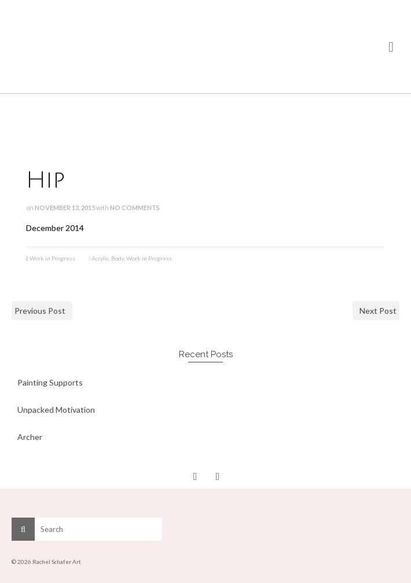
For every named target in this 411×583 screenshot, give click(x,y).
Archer (29, 437)
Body (117, 258)
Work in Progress (52, 258)
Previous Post (39, 311)
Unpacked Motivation (56, 410)
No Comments (135, 207)
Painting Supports (50, 382)
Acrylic (100, 258)
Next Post (378, 311)
